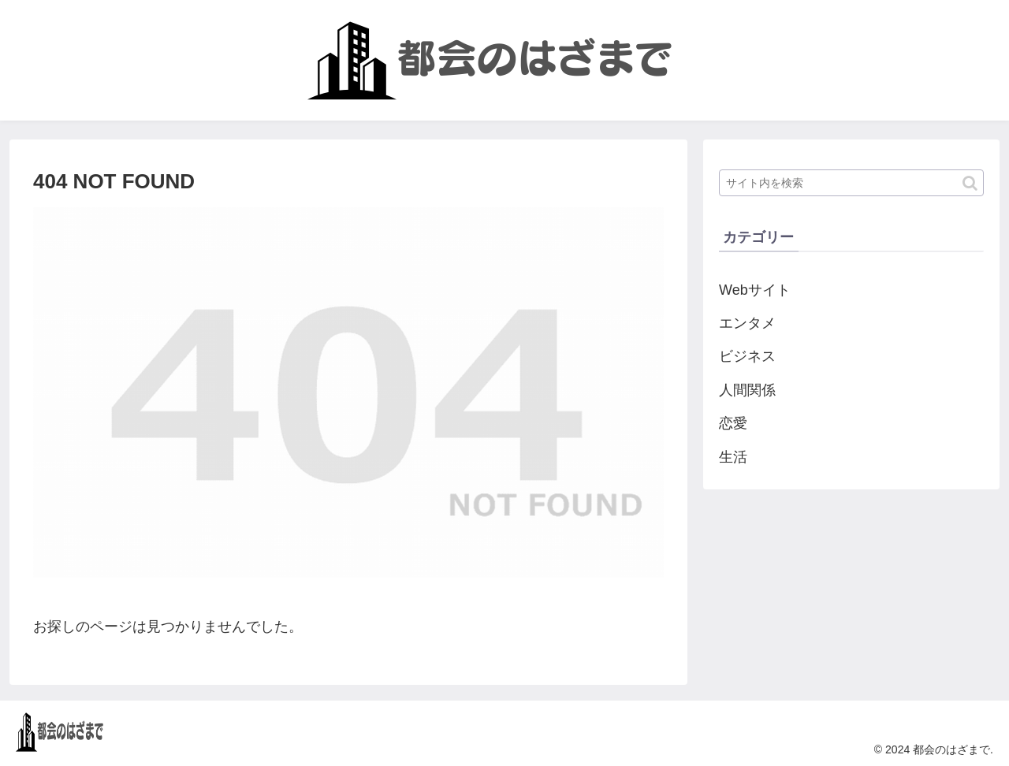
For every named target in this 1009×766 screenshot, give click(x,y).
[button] (970, 183)
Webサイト (755, 290)
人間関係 (747, 390)
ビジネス (747, 356)
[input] (851, 182)
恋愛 (733, 423)
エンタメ (747, 323)
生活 (733, 457)
